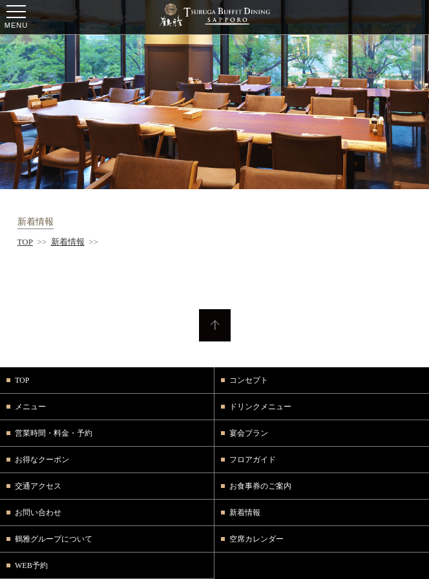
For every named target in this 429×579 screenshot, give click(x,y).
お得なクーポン (42, 459)
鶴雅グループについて (53, 538)
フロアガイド (252, 459)
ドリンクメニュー (260, 406)
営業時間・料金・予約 (53, 433)
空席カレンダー (256, 538)
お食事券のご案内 (260, 486)
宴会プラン (248, 433)
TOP (25, 242)
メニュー (30, 406)
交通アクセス (38, 486)
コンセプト (248, 380)
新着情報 (68, 242)
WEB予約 (31, 565)
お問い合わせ (38, 512)
